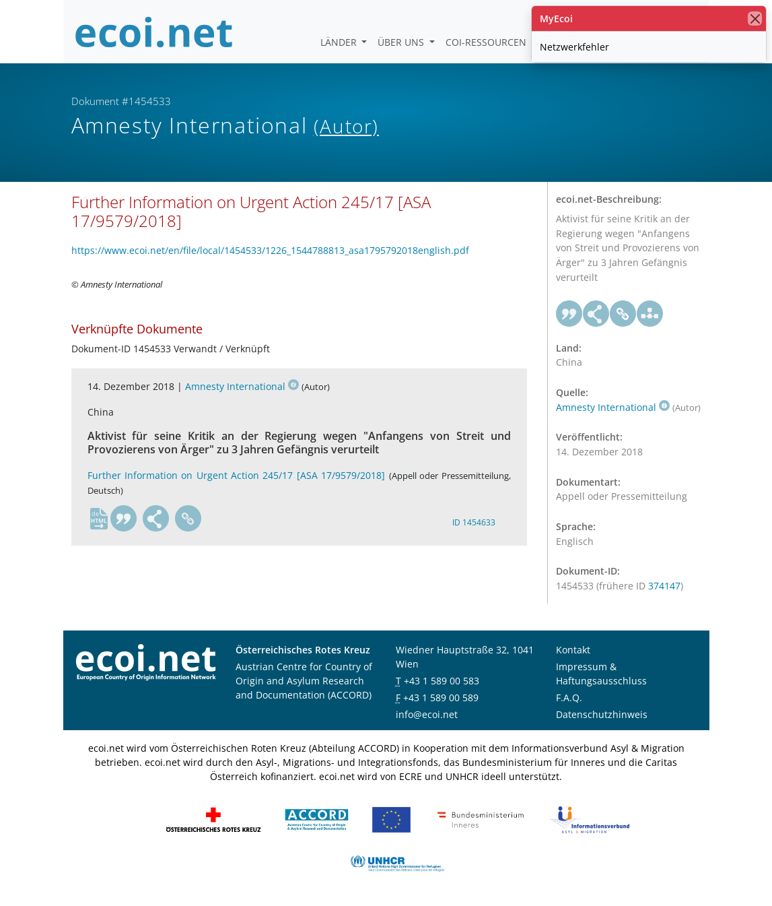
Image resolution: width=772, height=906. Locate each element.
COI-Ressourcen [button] (487, 42)
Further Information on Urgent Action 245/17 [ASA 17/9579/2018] (236, 475)
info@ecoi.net (427, 714)
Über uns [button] (402, 42)
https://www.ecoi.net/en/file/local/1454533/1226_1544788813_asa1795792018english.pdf (270, 250)
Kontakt (573, 649)
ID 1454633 (473, 522)
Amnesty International (242, 386)
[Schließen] (755, 18)
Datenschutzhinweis (601, 714)
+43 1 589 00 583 (441, 680)
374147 (664, 585)
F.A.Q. (569, 697)
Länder (339, 42)
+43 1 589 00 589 (441, 697)
